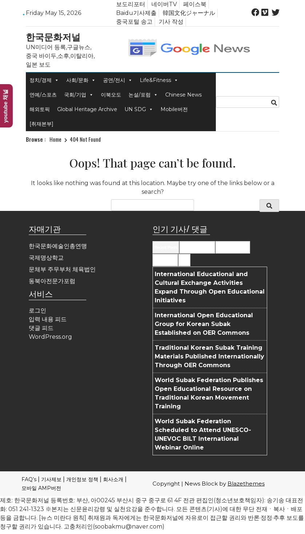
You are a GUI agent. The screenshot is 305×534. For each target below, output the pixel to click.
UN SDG (138, 109)
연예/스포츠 (43, 94)
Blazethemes (246, 483)
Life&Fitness (159, 80)
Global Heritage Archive (87, 109)
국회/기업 (79, 94)
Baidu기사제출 (136, 12)
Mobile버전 (174, 109)
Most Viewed (165, 260)
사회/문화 (81, 80)
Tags (184, 260)
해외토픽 (39, 109)
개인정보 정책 (82, 479)
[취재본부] (41, 124)
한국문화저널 (53, 36)
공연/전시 (117, 80)
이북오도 (111, 94)
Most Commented (232, 247)
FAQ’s (28, 479)
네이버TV (164, 4)
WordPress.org (50, 336)
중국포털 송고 (134, 21)
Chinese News (183, 94)
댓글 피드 (41, 328)
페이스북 (194, 4)
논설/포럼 (143, 94)
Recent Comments (197, 247)
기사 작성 (171, 21)
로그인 (37, 310)
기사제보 (51, 479)
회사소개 (113, 479)
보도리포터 (130, 4)
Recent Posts (165, 247)
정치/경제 (44, 80)
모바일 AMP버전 (41, 488)
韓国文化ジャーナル (189, 12)
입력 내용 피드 (48, 319)
